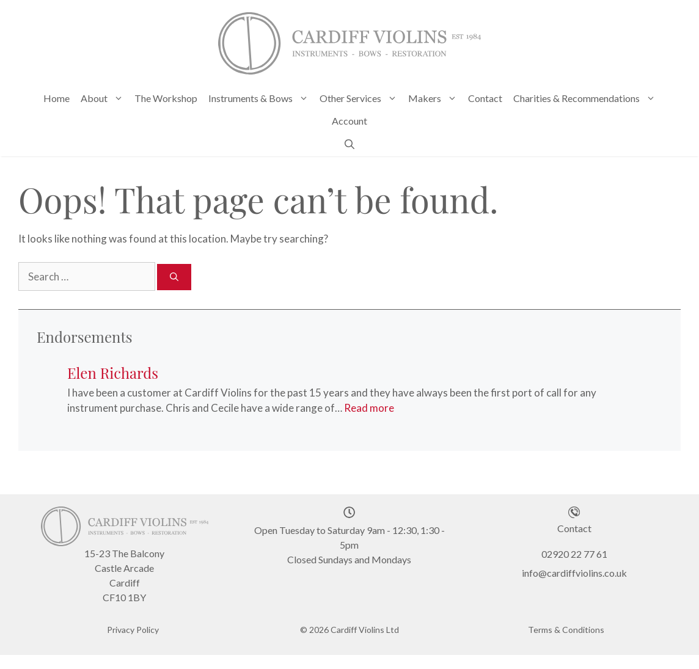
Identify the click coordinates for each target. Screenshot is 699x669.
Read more (369, 406)
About (105, 98)
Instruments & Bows (261, 98)
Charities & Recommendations (587, 98)
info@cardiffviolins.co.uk (574, 571)
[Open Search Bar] (349, 143)
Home (56, 98)
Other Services (361, 98)
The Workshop (165, 98)
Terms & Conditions (566, 628)
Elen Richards (112, 371)
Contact (485, 98)
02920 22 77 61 (574, 552)
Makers (435, 98)
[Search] (174, 275)
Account (349, 120)
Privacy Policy (133, 628)
